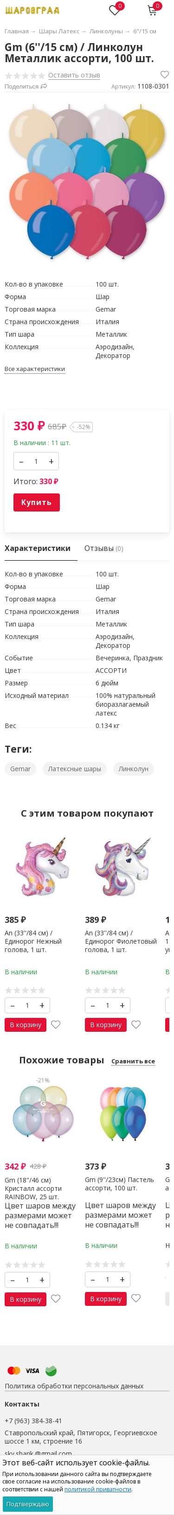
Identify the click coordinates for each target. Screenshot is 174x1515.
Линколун (133, 768)
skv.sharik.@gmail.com (38, 1453)
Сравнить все (133, 1061)
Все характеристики (35, 369)
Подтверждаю (27, 1504)
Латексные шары (74, 768)
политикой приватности (97, 1489)
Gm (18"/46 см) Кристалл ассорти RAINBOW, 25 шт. (33, 1188)
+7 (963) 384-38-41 (33, 1420)
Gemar (20, 768)
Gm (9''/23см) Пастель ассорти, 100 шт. (119, 1183)
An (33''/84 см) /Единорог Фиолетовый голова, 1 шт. (121, 940)
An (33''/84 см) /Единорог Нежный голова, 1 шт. (33, 940)
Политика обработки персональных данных (74, 1385)
